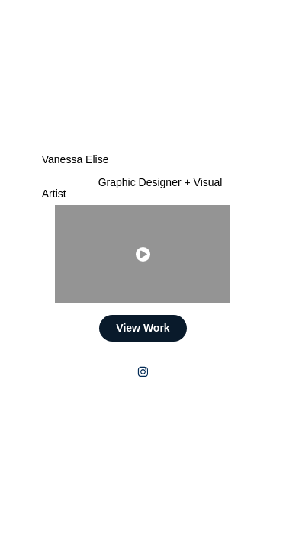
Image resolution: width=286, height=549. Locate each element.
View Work (142, 328)
